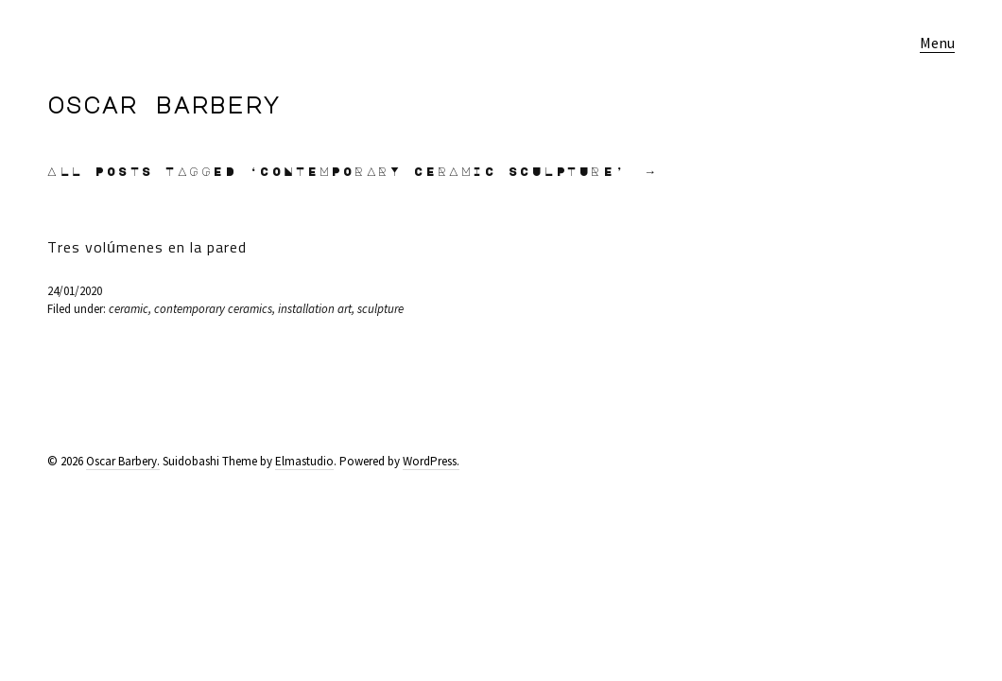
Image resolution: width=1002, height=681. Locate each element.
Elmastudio (304, 461)
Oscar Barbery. (123, 461)
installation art (315, 309)
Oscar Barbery (164, 104)
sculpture (380, 309)
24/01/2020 (74, 291)
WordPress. (431, 461)
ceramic (128, 309)
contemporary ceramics (213, 309)
